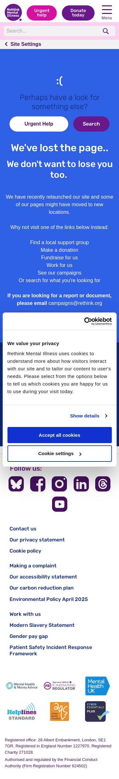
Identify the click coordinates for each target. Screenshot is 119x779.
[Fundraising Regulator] (59, 686)
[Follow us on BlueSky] (16, 484)
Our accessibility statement (43, 577)
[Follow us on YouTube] (60, 504)
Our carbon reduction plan (42, 588)
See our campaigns (60, 272)
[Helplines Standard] (21, 711)
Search (91, 124)
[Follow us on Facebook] (38, 484)
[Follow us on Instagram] (59, 484)
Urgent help (42, 13)
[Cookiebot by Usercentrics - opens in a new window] (85, 321)
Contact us (23, 529)
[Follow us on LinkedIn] (81, 484)
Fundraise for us (59, 257)
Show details (85, 415)
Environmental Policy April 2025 (49, 599)
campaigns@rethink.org (75, 303)
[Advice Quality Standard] (59, 711)
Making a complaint (33, 566)
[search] (106, 31)
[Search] (51, 31)
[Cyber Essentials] (97, 711)
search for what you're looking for (63, 280)
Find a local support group (59, 242)
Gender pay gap (29, 636)
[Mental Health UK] (97, 686)
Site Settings (25, 44)
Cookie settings (59, 453)
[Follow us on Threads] (103, 484)
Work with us (25, 614)
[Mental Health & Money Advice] (21, 686)
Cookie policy (25, 551)
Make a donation (59, 250)
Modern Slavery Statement (42, 625)
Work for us (60, 265)
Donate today (78, 13)
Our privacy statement (37, 540)
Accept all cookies (59, 435)
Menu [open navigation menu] (107, 12)
